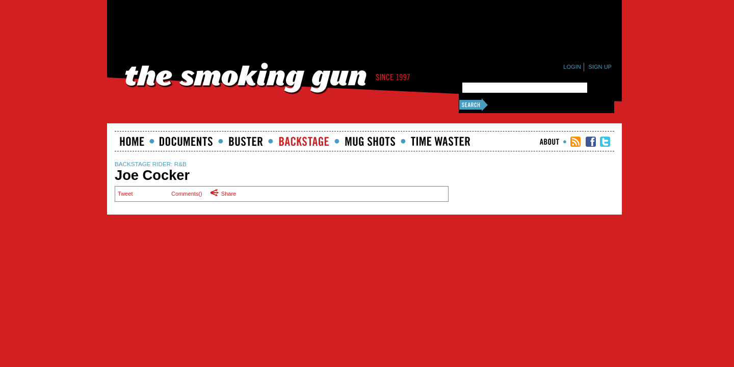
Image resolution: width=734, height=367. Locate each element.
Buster (245, 141)
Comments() (186, 194)
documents (186, 141)
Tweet (125, 194)
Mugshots (370, 141)
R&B (180, 164)
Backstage (303, 141)
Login (572, 67)
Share (225, 193)
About (549, 142)
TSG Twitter (605, 142)
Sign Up (600, 67)
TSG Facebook (591, 142)
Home (132, 141)
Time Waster (440, 141)
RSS (575, 142)
